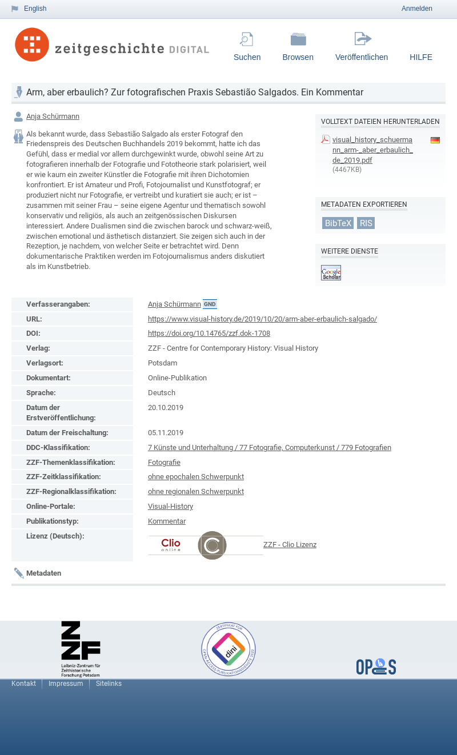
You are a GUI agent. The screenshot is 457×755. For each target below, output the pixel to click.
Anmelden (417, 9)
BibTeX (338, 223)
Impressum (66, 684)
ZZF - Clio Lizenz (289, 544)
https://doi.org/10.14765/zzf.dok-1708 (209, 333)
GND (210, 304)
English (35, 9)
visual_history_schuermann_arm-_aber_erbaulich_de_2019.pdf (372, 149)
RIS (366, 223)
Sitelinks (109, 684)
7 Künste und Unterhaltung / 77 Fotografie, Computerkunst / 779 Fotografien (269, 447)
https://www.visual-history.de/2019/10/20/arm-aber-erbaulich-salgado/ (262, 319)
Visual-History (170, 506)
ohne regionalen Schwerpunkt (196, 491)
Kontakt (23, 684)
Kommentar (167, 521)
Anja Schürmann (52, 116)
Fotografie (164, 462)
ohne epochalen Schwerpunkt (196, 476)
